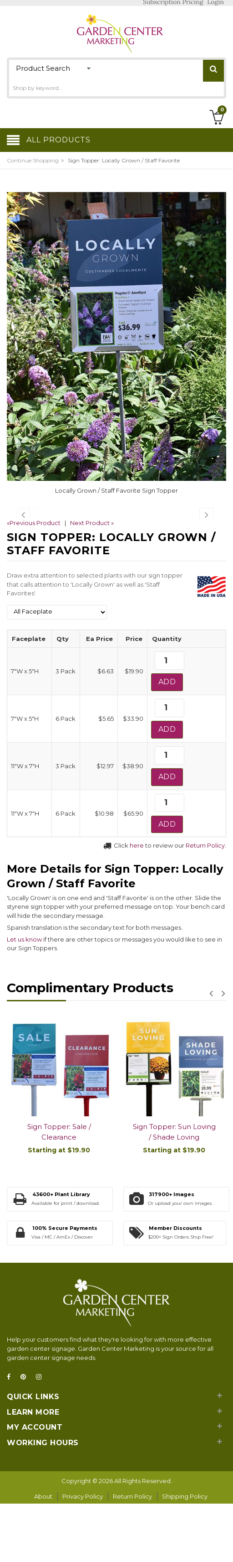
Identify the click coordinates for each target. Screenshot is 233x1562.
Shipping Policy (185, 1556)
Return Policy (205, 905)
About (43, 1556)
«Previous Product (34, 582)
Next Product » (92, 582)
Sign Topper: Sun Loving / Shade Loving (174, 1191)
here (137, 905)
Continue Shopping (33, 160)
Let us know (24, 998)
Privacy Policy (82, 1556)
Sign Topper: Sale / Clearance (59, 1191)
